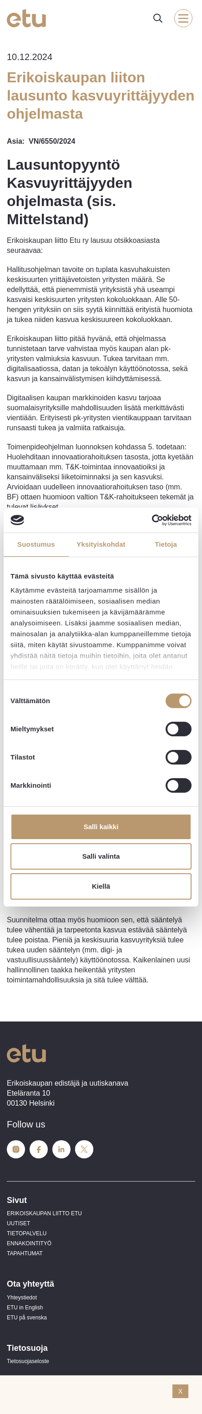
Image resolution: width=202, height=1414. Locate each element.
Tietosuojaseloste (28, 1361)
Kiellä (101, 886)
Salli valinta (101, 856)
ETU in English (25, 1307)
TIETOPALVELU (26, 1233)
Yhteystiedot (22, 1297)
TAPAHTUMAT (25, 1253)
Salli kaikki (101, 826)
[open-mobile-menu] (183, 18)
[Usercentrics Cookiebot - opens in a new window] (152, 520)
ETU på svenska (27, 1317)
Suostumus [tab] (36, 544)
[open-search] (158, 18)
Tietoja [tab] (166, 544)
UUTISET (18, 1223)
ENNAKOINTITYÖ (29, 1243)
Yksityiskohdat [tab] (100, 544)
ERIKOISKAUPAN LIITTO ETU (44, 1213)
